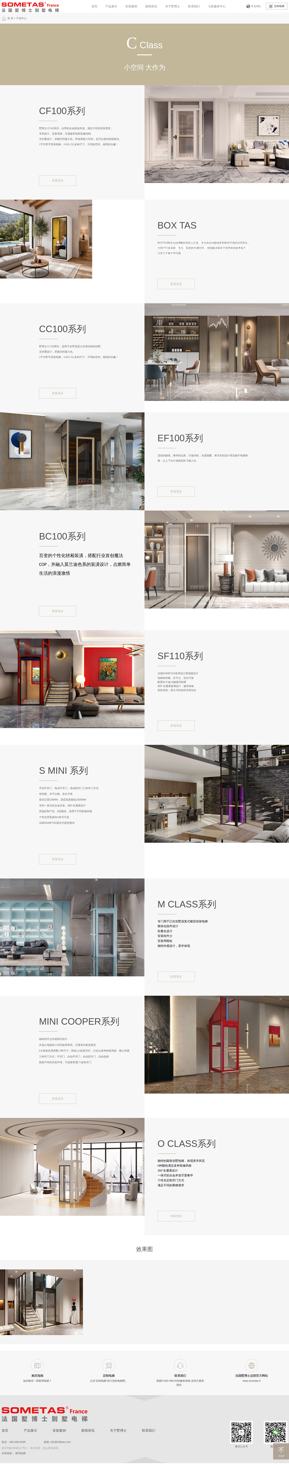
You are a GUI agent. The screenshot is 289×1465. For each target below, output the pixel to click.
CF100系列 (62, 111)
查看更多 (58, 180)
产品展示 (111, 6)
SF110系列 (180, 656)
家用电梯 (20, 1453)
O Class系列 (187, 1144)
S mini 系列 (63, 770)
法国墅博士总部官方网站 (251, 1375)
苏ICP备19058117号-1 (14, 1448)
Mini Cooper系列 (79, 1021)
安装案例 (131, 6)
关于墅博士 (172, 6)
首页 (94, 6)
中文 (253, 6)
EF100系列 (180, 438)
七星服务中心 (217, 6)
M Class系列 (187, 904)
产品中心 (21, 18)
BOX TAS (177, 225)
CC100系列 (62, 329)
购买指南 (37, 1375)
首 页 (10, 18)
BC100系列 (62, 536)
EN (258, 6)
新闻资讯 (151, 6)
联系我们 (194, 6)
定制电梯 (276, 6)
